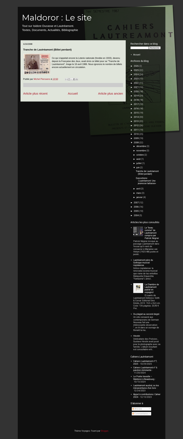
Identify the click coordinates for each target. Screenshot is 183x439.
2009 (136, 138)
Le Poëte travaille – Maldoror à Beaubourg (143, 377)
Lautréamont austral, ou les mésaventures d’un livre (146, 386)
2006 (136, 207)
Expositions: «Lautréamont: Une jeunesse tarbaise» (146, 181)
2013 (136, 121)
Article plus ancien (110, 93)
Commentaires (140, 413)
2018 (136, 100)
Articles (137, 409)
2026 (136, 66)
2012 (136, 125)
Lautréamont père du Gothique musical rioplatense (143, 263)
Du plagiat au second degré (146, 314)
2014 (136, 117)
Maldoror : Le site (57, 18)
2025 (136, 70)
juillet (139, 163)
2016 (136, 108)
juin (138, 167)
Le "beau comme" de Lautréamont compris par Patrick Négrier (152, 232)
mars (139, 193)
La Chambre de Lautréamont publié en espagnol (152, 288)
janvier (139, 197)
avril (138, 188)
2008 (136, 142)
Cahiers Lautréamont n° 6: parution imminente (145, 368)
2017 (136, 104)
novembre (141, 150)
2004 (136, 215)
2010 (136, 134)
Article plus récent (35, 93)
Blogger (104, 431)
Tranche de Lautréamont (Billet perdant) (147, 172)
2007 (136, 202)
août (138, 159)
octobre (140, 155)
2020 (136, 91)
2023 (136, 78)
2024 (136, 74)
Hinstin (136, 336)
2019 (136, 95)
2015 (136, 112)
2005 (136, 211)
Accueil (73, 93)
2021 (136, 87)
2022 (136, 83)
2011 (136, 130)
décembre (141, 146)
